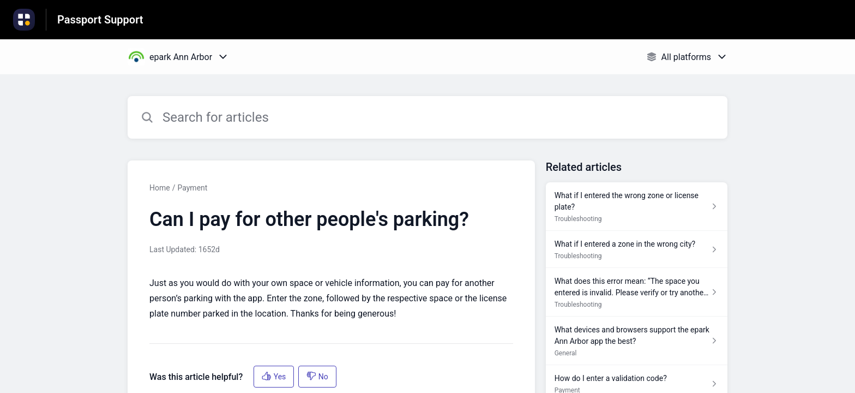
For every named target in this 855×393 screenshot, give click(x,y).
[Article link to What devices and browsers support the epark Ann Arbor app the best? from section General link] (636, 341)
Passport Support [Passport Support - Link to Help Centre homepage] (100, 19)
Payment (192, 187)
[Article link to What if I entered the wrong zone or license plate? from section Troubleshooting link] (636, 206)
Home (159, 187)
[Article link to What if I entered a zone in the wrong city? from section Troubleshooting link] (636, 249)
